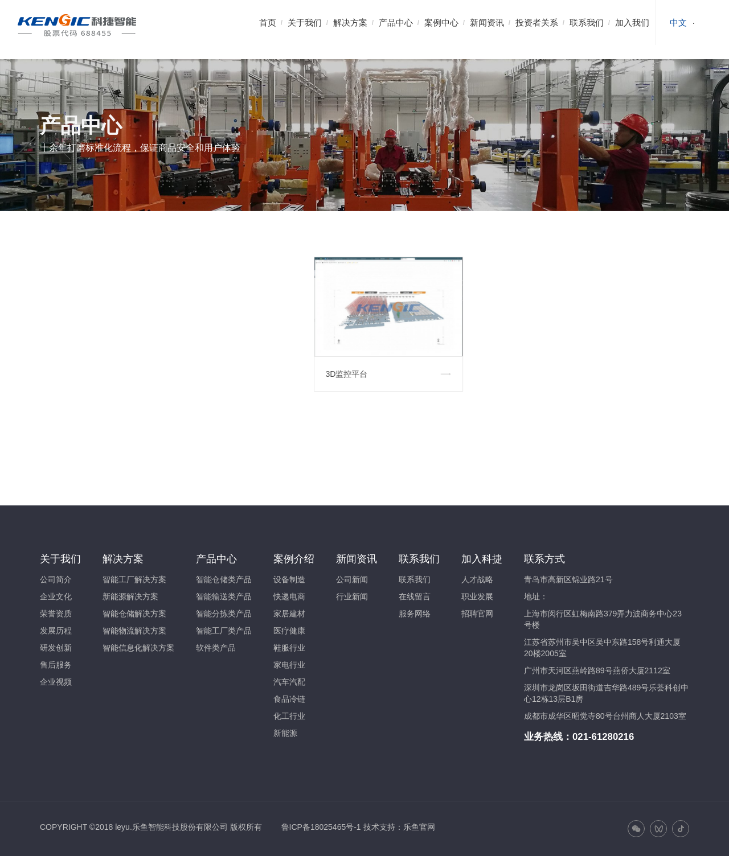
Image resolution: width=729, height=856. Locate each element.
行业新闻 (352, 596)
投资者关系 (536, 22)
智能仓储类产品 (224, 579)
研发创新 (56, 647)
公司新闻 (352, 579)
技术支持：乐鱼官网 (399, 827)
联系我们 (587, 22)
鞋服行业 (289, 647)
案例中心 (441, 22)
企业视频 (56, 681)
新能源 (285, 733)
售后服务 (56, 664)
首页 (267, 22)
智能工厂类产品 (224, 630)
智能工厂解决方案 (134, 579)
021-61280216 (603, 736)
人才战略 (477, 579)
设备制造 (289, 579)
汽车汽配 (289, 681)
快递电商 (289, 596)
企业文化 (56, 596)
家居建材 (289, 613)
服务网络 (415, 613)
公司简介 (56, 579)
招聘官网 (477, 613)
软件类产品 (216, 647)
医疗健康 (289, 630)
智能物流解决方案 (134, 630)
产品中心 (396, 22)
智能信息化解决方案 (138, 647)
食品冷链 (289, 698)
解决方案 (350, 22)
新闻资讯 (487, 22)
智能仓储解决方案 (134, 613)
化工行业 (289, 716)
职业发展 (477, 596)
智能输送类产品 (224, 596)
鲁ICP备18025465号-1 (321, 827)
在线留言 (415, 596)
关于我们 (305, 22)
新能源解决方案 (130, 596)
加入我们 (632, 22)
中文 (678, 22)
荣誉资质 (56, 613)
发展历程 (56, 630)
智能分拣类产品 (224, 613)
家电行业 (289, 664)
